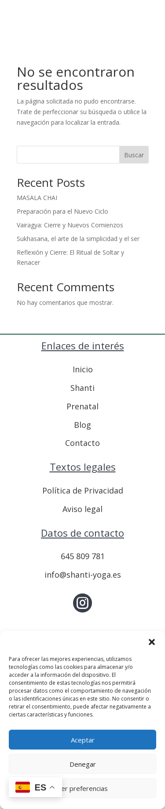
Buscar (134, 155)
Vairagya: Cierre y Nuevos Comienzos (70, 225)
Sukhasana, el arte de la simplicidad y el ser (78, 238)
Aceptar (83, 739)
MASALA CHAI (37, 197)
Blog (82, 424)
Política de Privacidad (82, 490)
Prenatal (82, 406)
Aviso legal (82, 509)
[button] (151, 642)
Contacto (82, 443)
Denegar (83, 764)
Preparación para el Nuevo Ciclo (62, 211)
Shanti (82, 387)
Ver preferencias (82, 788)
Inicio (83, 369)
